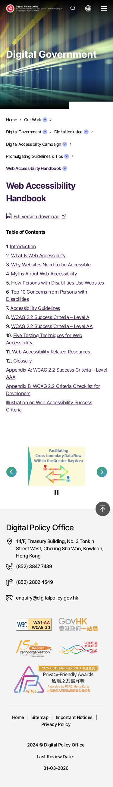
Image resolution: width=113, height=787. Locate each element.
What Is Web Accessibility (38, 255)
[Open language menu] (88, 8)
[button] (11, 472)
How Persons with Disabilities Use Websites (57, 283)
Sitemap (39, 717)
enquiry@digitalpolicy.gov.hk (47, 598)
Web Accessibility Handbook (36, 168)
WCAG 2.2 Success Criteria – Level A (50, 317)
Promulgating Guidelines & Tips (37, 156)
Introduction (23, 246)
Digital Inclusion (71, 131)
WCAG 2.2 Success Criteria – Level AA (52, 326)
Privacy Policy (56, 724)
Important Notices (74, 717)
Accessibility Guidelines (35, 308)
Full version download (37, 216)
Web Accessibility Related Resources (51, 352)
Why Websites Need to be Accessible (50, 265)
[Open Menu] (104, 8)
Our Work (35, 119)
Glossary (22, 361)
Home (18, 717)
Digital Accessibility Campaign (36, 144)
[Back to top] (103, 509)
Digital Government (26, 131)
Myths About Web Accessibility (44, 274)
